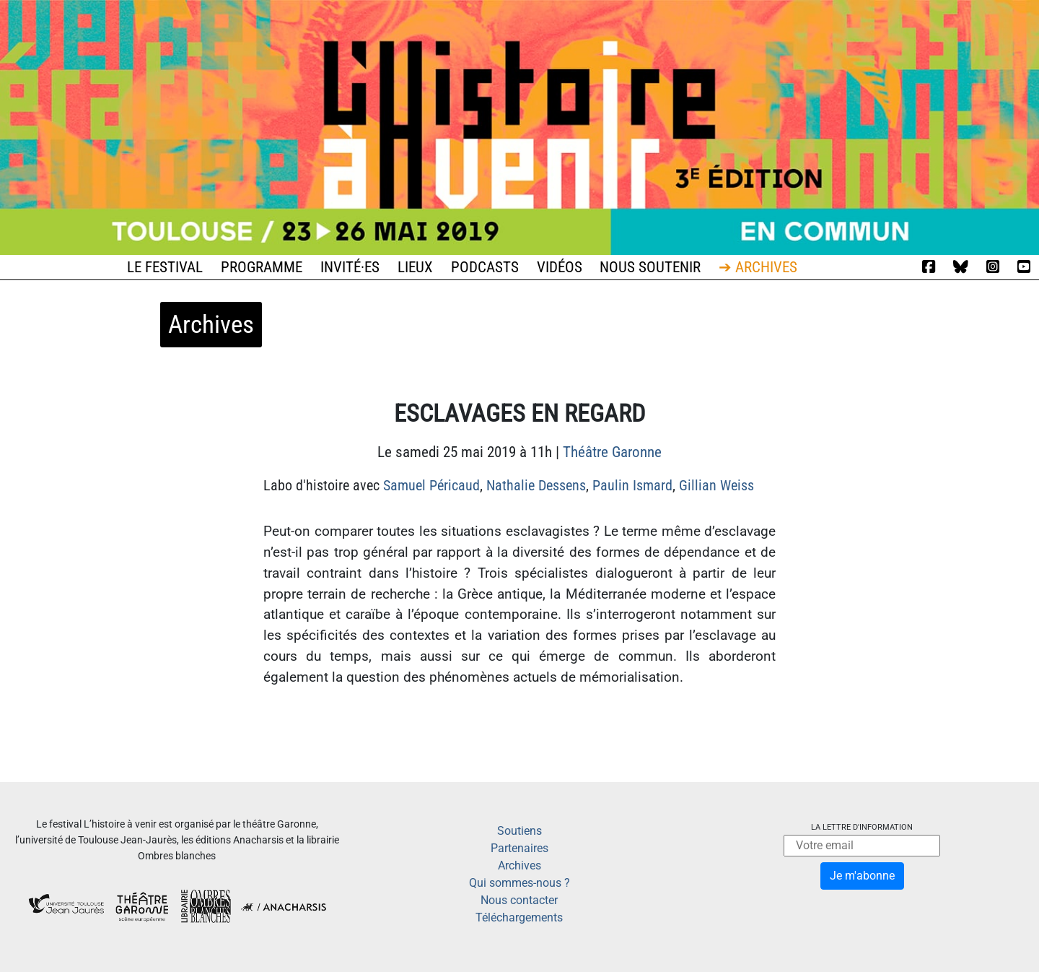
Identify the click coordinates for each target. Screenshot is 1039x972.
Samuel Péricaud (431, 485)
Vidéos (559, 267)
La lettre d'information (862, 827)
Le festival (165, 267)
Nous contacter (519, 900)
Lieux (415, 267)
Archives (519, 865)
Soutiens (519, 831)
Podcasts (485, 267)
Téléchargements (519, 917)
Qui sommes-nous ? (519, 883)
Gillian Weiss (716, 485)
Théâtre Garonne (612, 452)
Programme (261, 267)
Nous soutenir (650, 267)
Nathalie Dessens (536, 485)
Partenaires (519, 848)
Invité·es (350, 267)
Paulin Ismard (632, 485)
